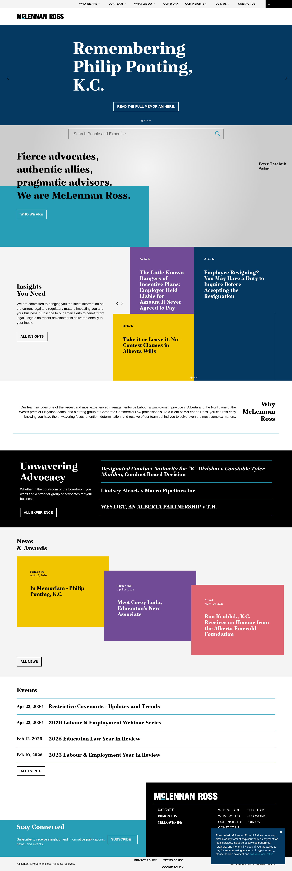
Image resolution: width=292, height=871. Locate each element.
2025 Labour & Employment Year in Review (104, 754)
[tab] (142, 121)
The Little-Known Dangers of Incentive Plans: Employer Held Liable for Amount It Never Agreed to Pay (162, 290)
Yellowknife (170, 822)
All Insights (32, 336)
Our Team (118, 4)
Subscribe (121, 839)
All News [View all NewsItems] (29, 662)
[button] (220, 134)
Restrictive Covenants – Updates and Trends (104, 706)
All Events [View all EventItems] (30, 771)
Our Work (171, 3)
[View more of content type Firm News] (39, 573)
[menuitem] (90, 4)
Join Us (224, 4)
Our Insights (197, 4)
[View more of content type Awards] (211, 601)
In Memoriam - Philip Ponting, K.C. (59, 593)
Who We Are (91, 4)
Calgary (166, 810)
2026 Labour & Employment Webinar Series (105, 722)
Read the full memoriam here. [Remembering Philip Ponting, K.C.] (146, 106)
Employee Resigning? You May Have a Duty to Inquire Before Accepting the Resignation (234, 284)
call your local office (261, 854)
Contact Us (246, 3)
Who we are (31, 214)
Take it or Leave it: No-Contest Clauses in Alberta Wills (151, 345)
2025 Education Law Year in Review (94, 738)
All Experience (38, 512)
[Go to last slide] (6, 78)
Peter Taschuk (272, 163)
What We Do (146, 4)
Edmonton (167, 816)
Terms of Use (173, 860)
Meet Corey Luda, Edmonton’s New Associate (141, 610)
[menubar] (167, 4)
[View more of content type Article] (145, 259)
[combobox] (141, 134)
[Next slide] (285, 78)
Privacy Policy (145, 860)
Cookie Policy (172, 867)
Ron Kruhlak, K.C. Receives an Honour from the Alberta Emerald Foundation (239, 627)
